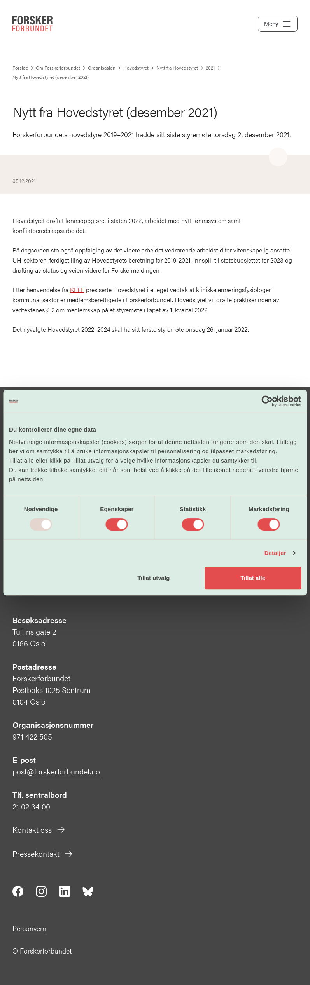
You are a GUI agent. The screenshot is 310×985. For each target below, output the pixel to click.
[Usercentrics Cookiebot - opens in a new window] (267, 401)
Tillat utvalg (153, 577)
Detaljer (275, 553)
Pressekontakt (43, 853)
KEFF (77, 289)
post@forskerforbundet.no (56, 771)
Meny (277, 24)
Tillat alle (252, 577)
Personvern (29, 928)
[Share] (278, 157)
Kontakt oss (39, 829)
